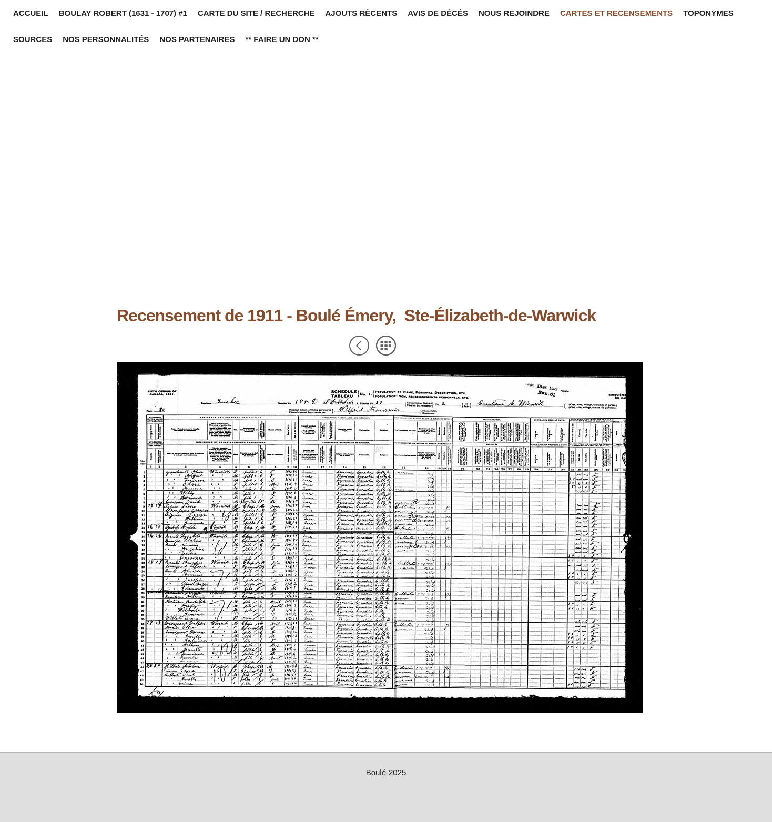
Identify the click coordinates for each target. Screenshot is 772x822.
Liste (386, 346)
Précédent (359, 346)
